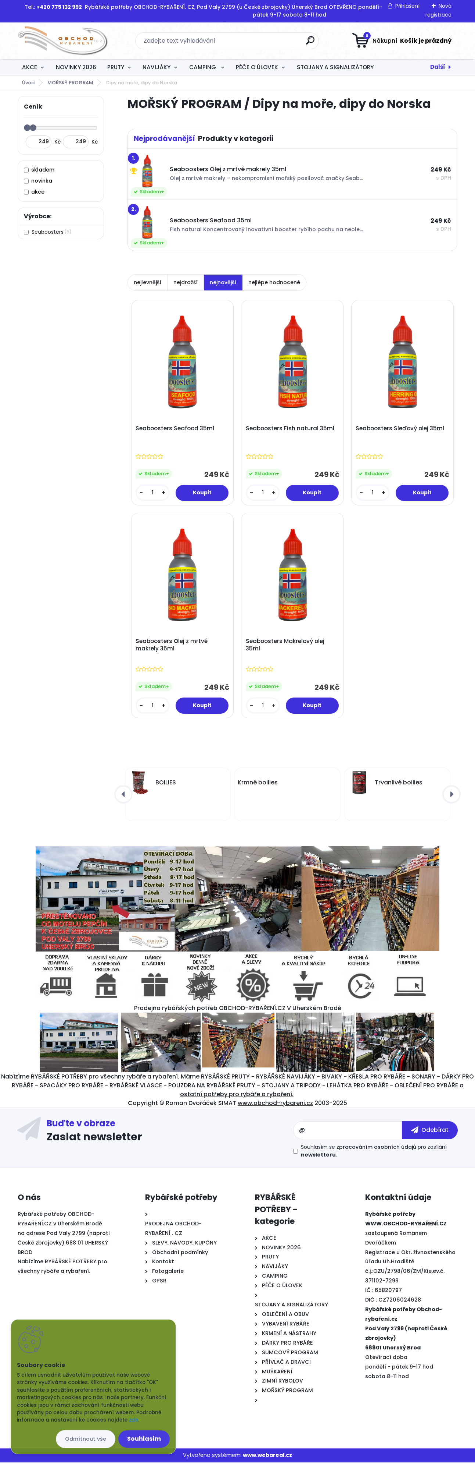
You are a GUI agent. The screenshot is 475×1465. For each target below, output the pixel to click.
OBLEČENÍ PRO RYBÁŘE (426, 1088)
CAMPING (203, 67)
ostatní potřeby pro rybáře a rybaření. (237, 1096)
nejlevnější (147, 282)
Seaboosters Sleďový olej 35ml (400, 429)
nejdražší (185, 282)
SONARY (423, 1079)
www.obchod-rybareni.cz (275, 1105)
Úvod (28, 82)
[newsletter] (429, 1132)
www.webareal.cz (267, 1457)
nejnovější (223, 282)
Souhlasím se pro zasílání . (374, 1153)
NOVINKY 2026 (76, 67)
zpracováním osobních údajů (376, 1149)
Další (437, 67)
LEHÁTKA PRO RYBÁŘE (357, 1088)
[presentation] (123, 797)
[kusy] (153, 493)
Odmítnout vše (85, 1439)
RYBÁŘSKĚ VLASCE (135, 1088)
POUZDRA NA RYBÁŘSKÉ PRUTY (212, 1088)
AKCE (29, 67)
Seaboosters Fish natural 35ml (290, 429)
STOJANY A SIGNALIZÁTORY (335, 67)
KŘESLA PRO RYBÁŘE (376, 1079)
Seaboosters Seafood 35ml (175, 429)
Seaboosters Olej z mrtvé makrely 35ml (172, 646)
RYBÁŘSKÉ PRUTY (225, 1079)
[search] (310, 43)
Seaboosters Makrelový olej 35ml (285, 646)
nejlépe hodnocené (274, 282)
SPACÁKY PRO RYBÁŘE (71, 1088)
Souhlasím (144, 1438)
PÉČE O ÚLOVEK (257, 67)
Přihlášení (407, 6)
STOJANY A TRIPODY (291, 1088)
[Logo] (63, 40)
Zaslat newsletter (94, 1139)
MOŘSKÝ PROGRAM (70, 82)
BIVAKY (332, 1079)
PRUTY (115, 67)
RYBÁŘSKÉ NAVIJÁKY (285, 1079)
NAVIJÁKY (156, 67)
